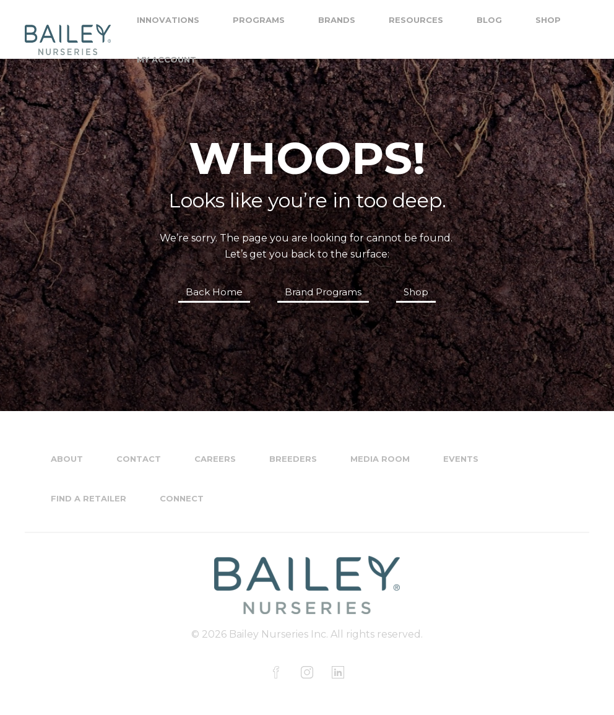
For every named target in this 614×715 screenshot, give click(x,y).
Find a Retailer (88, 498)
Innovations (168, 20)
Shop (548, 20)
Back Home (214, 292)
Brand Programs (323, 292)
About (67, 459)
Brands (336, 20)
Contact (138, 459)
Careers (215, 459)
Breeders (293, 459)
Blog (489, 20)
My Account (166, 59)
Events (460, 459)
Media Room (380, 459)
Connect (182, 498)
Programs (259, 20)
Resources (416, 20)
